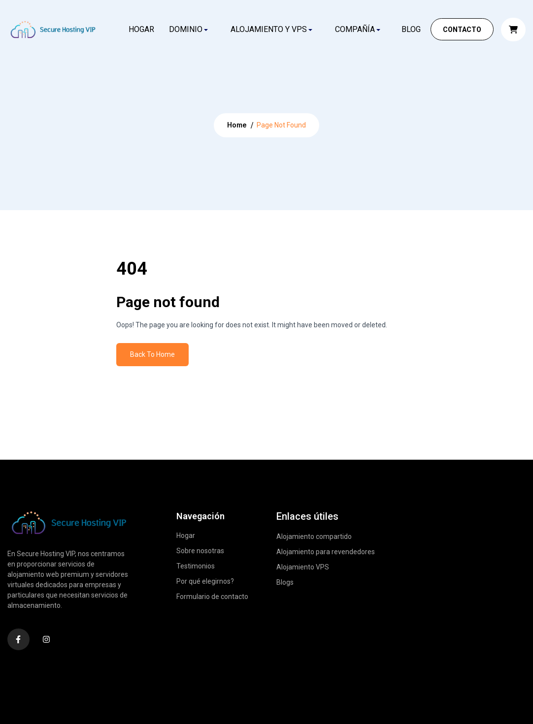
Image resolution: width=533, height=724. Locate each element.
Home (237, 125)
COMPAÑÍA (355, 29)
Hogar (141, 29)
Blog (411, 29)
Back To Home (152, 354)
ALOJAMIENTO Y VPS (269, 29)
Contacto (462, 29)
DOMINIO (185, 29)
